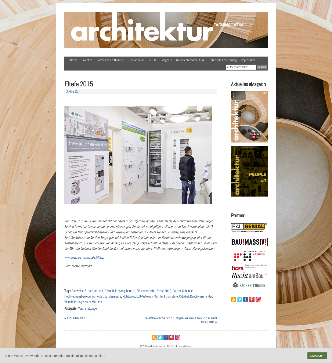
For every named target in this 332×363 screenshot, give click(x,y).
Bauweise (78, 290)
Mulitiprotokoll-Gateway (137, 296)
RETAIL (153, 60)
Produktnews (136, 60)
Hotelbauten (76, 318)
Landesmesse (113, 296)
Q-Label (184, 296)
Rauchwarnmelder (201, 296)
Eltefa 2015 (163, 290)
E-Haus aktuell (94, 290)
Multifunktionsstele (166, 296)
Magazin (167, 60)
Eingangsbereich (125, 290)
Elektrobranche (146, 290)
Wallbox (97, 301)
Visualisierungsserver (77, 301)
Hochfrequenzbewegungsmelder (83, 296)
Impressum (248, 60)
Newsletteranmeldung (190, 60)
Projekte (87, 60)
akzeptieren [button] (317, 355)
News (73, 60)
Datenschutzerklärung (223, 60)
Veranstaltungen (88, 308)
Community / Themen (110, 60)
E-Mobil (109, 290)
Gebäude (187, 290)
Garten (177, 290)
